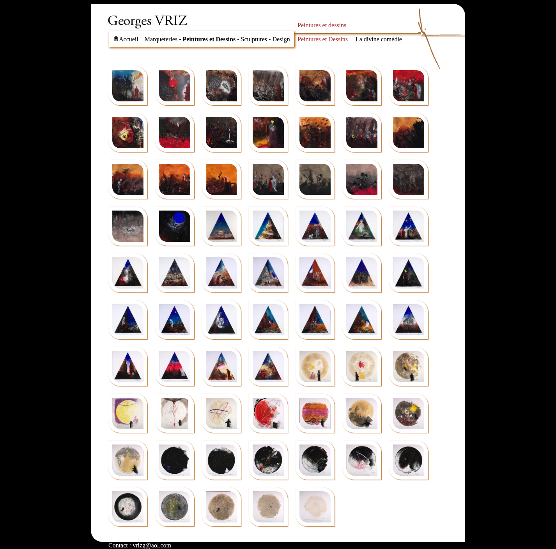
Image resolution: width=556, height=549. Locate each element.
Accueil (125, 39)
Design (281, 39)
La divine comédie (379, 39)
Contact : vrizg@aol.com (139, 545)
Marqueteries (161, 39)
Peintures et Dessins (209, 39)
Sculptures (254, 39)
